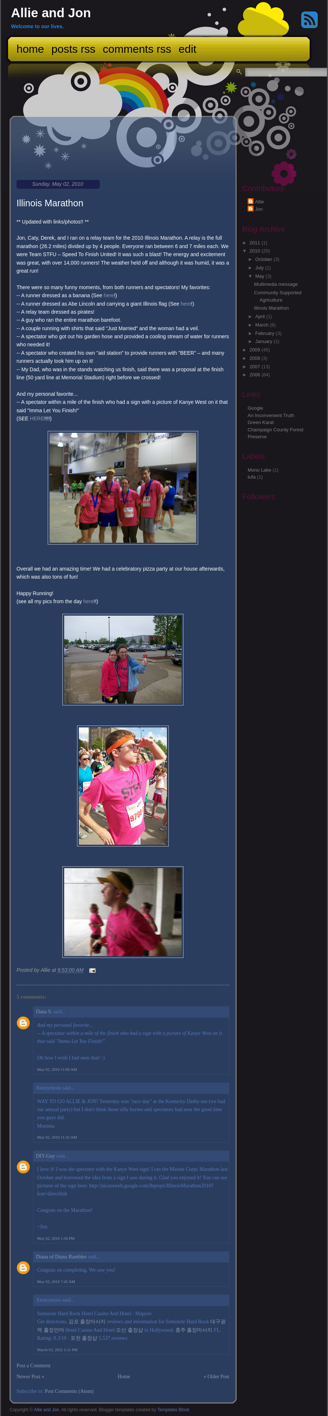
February (265, 333)
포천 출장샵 (84, 1338)
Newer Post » (30, 1376)
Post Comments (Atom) (69, 1391)
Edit (187, 49)
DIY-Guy (45, 1156)
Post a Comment (34, 1365)
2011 (255, 243)
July (260, 267)
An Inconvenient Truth (271, 415)
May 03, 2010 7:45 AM (56, 1281)
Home (30, 49)
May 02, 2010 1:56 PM (55, 1238)
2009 (255, 350)
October (264, 259)
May (260, 276)
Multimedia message (276, 284)
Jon (259, 209)
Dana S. (44, 1011)
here (108, 295)
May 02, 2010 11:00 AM (57, 1069)
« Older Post (216, 1376)
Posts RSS (73, 49)
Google (255, 408)
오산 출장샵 (129, 1330)
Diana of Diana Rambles (61, 1257)
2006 (255, 374)
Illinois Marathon (50, 203)
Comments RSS (137, 49)
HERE (37, 418)
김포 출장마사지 (87, 1321)
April (260, 316)
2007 (255, 366)
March (262, 325)
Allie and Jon (51, 12)
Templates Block (173, 1409)
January (264, 341)
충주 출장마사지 (194, 1330)
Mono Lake (259, 470)
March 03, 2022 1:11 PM (57, 1349)
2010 (255, 251)
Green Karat (261, 422)
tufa (252, 477)
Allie (259, 201)
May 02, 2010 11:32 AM (57, 1137)
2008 (255, 358)
